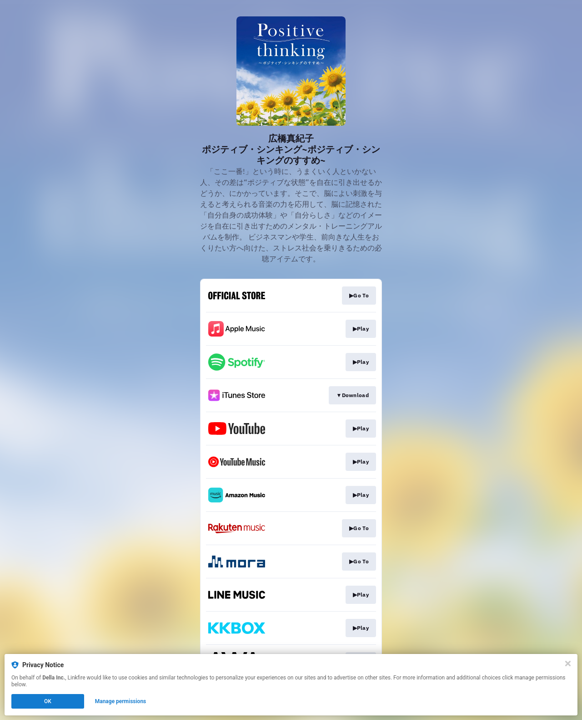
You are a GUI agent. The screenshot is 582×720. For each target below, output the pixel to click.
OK (47, 701)
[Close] (568, 663)
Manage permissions (120, 701)
